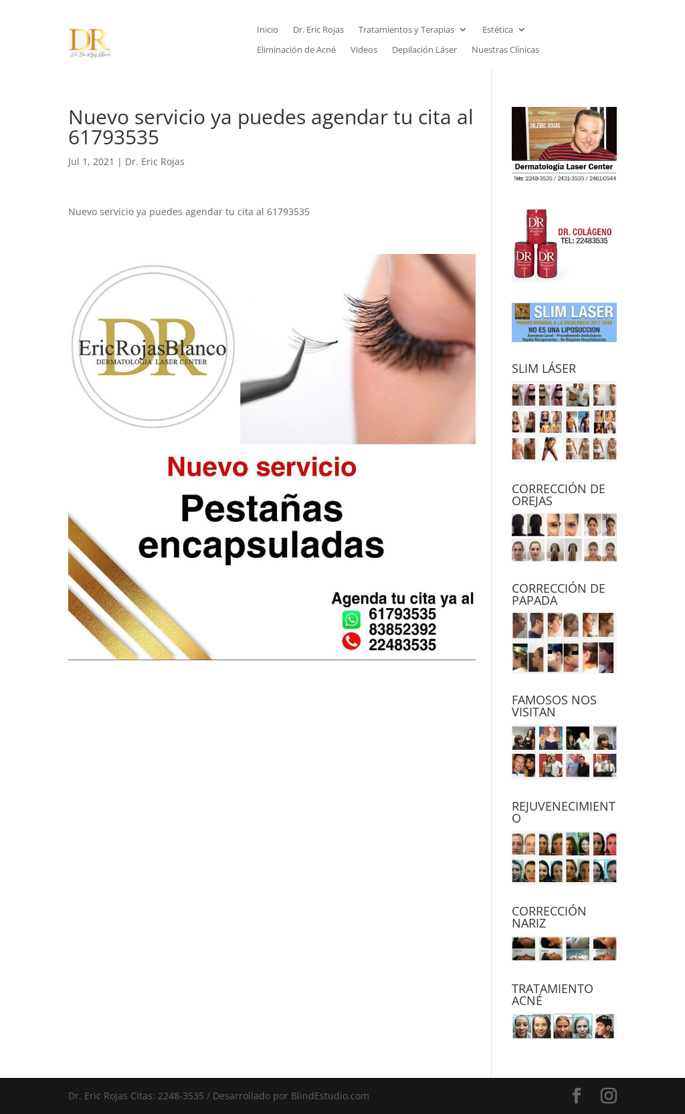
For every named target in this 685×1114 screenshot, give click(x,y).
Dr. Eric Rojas (318, 30)
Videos (364, 50)
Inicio (267, 30)
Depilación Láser (424, 50)
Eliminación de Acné (296, 50)
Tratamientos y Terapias (406, 30)
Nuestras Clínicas (505, 50)
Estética (497, 30)
